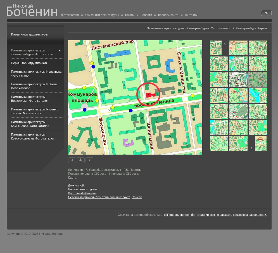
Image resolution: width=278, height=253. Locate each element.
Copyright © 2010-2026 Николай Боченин (36, 233)
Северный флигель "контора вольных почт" (99, 197)
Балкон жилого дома (83, 189)
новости (146, 14)
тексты (129, 14)
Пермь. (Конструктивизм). (29, 63)
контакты (191, 14)
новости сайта (168, 14)
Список (137, 197)
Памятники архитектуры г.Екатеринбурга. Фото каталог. (189, 28)
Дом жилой (76, 185)
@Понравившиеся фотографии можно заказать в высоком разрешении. (215, 214)
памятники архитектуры (102, 14)
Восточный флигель (82, 193)
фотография (70, 14)
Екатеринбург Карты (251, 28)
